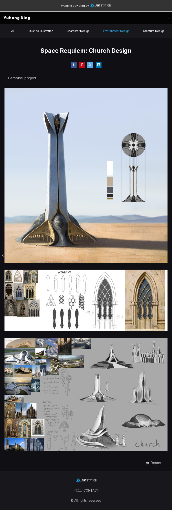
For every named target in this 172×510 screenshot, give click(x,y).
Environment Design (116, 31)
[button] (153, 462)
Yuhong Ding (16, 18)
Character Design (78, 31)
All (12, 31)
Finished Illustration (40, 31)
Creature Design (154, 31)
